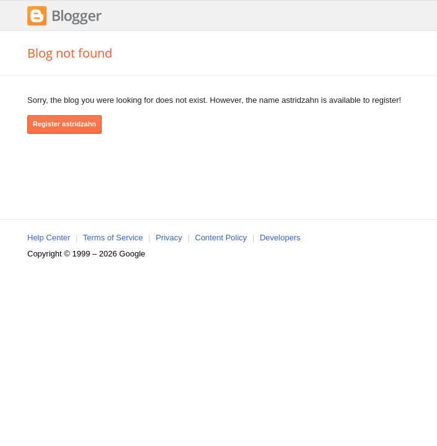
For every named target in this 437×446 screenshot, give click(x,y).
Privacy (169, 237)
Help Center (48, 237)
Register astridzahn (64, 124)
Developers (280, 237)
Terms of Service (113, 237)
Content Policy (221, 237)
